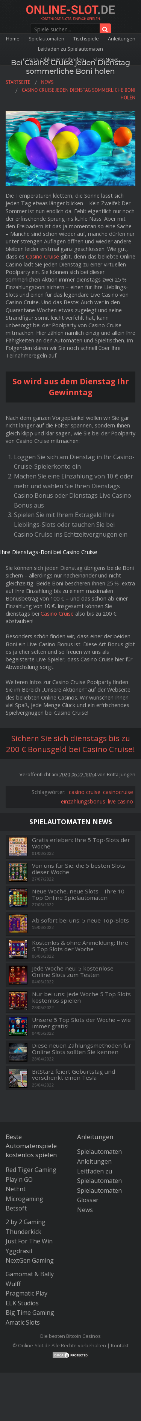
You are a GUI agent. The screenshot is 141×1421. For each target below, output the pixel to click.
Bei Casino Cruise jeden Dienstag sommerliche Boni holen (70, 67)
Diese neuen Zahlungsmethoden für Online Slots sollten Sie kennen (81, 1048)
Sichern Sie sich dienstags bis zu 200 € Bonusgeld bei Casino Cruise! (70, 743)
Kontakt (120, 1345)
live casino (120, 801)
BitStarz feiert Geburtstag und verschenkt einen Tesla (73, 1074)
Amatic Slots (23, 1322)
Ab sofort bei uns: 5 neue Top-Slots (80, 920)
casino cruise (84, 792)
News (85, 1210)
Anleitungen (121, 38)
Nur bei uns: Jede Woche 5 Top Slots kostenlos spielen (81, 997)
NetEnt (16, 1189)
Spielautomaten (46, 38)
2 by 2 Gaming (25, 1222)
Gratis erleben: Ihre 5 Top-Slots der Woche (81, 843)
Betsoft (16, 1208)
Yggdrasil (19, 1251)
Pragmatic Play (26, 1293)
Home (13, 38)
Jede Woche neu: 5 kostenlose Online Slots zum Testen (73, 971)
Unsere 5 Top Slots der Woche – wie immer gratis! (81, 1023)
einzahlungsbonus (83, 801)
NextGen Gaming (30, 1260)
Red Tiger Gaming (31, 1170)
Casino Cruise (42, 256)
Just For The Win (29, 1241)
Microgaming (24, 1199)
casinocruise (118, 792)
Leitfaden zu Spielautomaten (70, 48)
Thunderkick (23, 1232)
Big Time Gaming (30, 1312)
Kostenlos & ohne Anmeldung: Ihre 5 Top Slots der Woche (80, 946)
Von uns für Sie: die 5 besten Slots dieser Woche (78, 868)
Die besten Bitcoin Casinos (70, 1336)
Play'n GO (19, 1179)
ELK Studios (22, 1303)
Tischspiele (86, 38)
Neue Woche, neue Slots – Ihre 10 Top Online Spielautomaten (78, 894)
